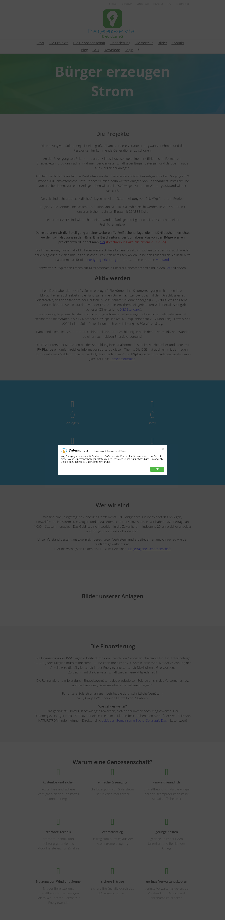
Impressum (99, 451)
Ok (157, 469)
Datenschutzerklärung (116, 451)
